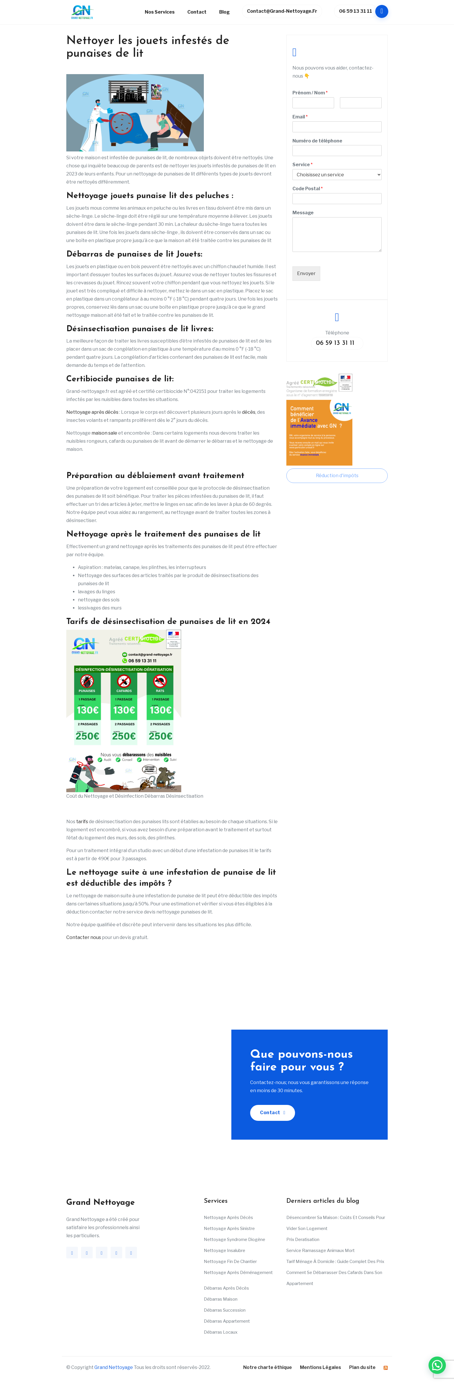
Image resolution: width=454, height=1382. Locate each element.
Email (300, 117)
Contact (196, 12)
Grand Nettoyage (113, 1367)
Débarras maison (220, 1299)
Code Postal (307, 188)
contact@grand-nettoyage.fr (282, 11)
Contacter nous (83, 937)
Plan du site (362, 1367)
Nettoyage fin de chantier (230, 1261)
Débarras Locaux (220, 1332)
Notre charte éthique (267, 1367)
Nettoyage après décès (92, 412)
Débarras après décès (226, 1288)
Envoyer (306, 273)
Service (302, 164)
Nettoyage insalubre (224, 1250)
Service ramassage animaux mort (320, 1250)
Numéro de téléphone (317, 141)
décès (248, 412)
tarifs (82, 821)
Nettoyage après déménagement (238, 1272)
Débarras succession (225, 1310)
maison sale (104, 433)
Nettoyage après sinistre (229, 1228)
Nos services (160, 12)
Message (303, 212)
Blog (224, 12)
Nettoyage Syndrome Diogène (234, 1239)
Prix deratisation (302, 1239)
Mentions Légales (320, 1367)
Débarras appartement (227, 1321)
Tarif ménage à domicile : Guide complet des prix (335, 1261)
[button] (437, 1365)
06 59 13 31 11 (358, 11)
